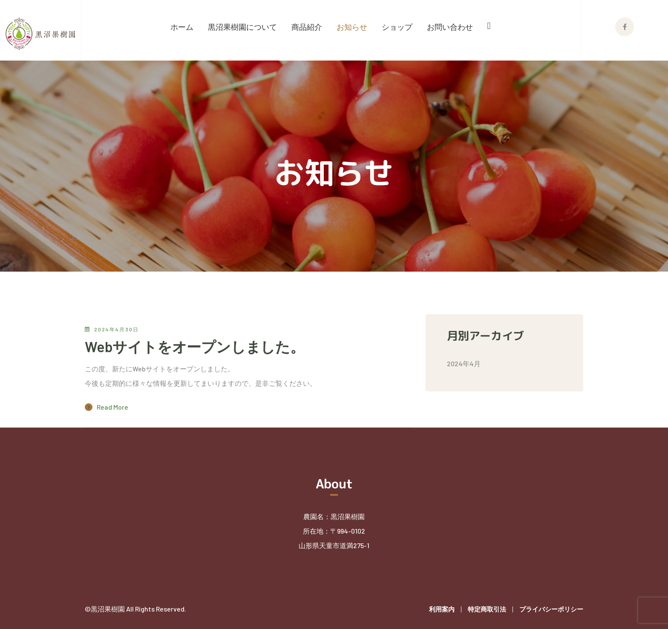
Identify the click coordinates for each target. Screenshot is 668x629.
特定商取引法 (487, 609)
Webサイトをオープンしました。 (195, 346)
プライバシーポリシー (551, 609)
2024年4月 (464, 363)
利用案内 (442, 609)
